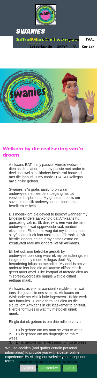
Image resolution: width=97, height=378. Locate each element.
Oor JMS (50, 39)
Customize (49, 368)
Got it (70, 368)
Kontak (88, 46)
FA (74, 46)
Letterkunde (41, 46)
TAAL (90, 39)
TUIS (34, 39)
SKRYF (62, 46)
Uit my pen (71, 39)
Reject (28, 368)
